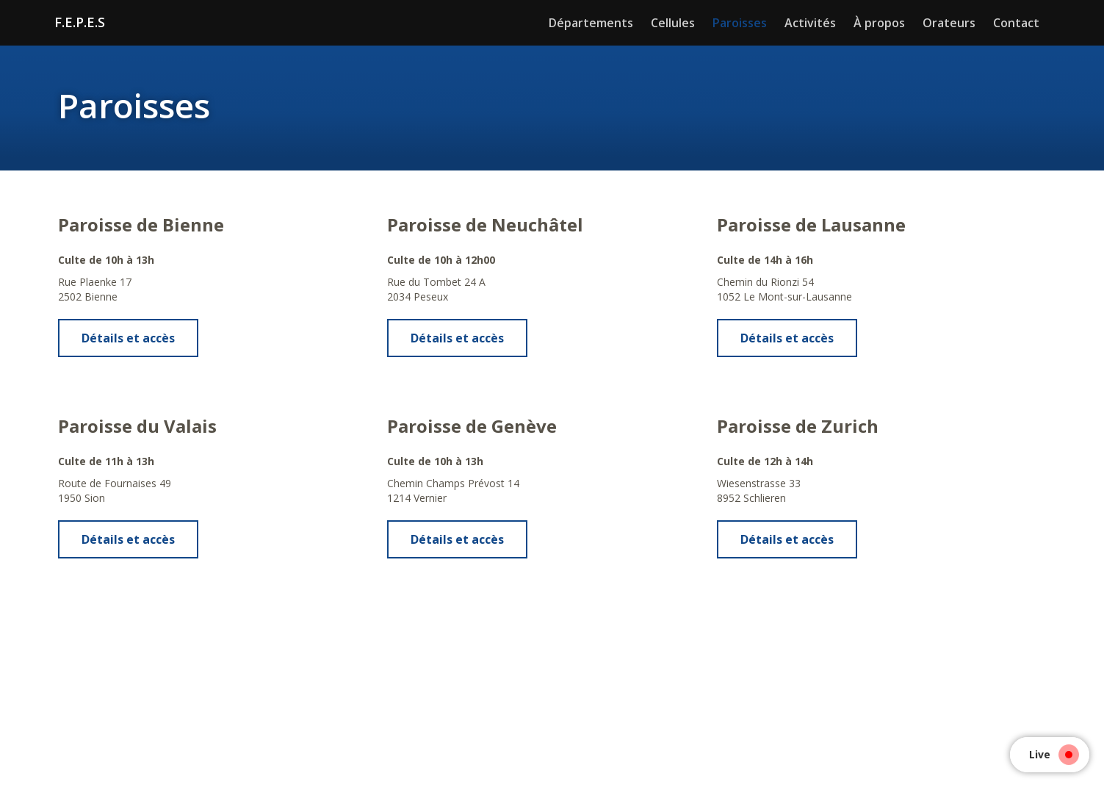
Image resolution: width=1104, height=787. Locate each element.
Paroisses (739, 23)
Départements (591, 23)
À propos (879, 23)
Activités (810, 23)
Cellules (673, 23)
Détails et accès (128, 338)
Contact (1016, 23)
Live (1050, 754)
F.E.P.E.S (79, 22)
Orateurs (949, 23)
